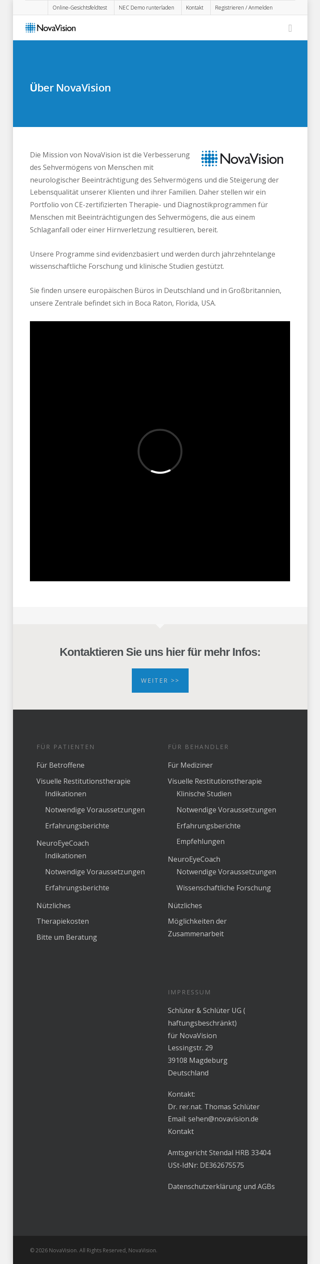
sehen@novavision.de (223, 1119)
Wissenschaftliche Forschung (223, 888)
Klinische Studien (204, 793)
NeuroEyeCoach (62, 843)
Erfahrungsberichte (77, 826)
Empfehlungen (200, 841)
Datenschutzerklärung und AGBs (221, 1186)
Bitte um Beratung (66, 937)
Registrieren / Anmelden (244, 7)
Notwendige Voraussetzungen (95, 809)
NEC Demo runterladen (146, 7)
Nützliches (53, 905)
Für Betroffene (60, 765)
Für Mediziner (190, 765)
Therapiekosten (62, 921)
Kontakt (194, 7)
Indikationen (65, 793)
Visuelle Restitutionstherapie (83, 781)
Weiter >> (160, 680)
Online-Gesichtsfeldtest (79, 7)
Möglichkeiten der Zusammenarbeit (197, 927)
